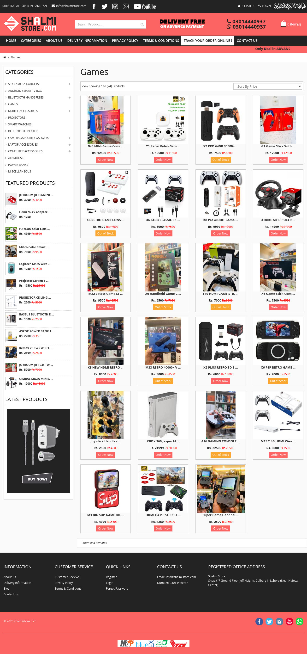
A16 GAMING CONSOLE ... (220, 441)
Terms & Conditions (161, 40)
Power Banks (18, 165)
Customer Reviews (67, 577)
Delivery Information (87, 40)
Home (11, 40)
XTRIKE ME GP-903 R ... (278, 220)
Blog (7, 588)
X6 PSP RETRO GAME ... (278, 367)
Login (109, 583)
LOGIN (264, 6)
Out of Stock (221, 160)
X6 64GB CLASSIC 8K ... (163, 220)
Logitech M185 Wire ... (34, 264)
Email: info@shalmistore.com (176, 577)
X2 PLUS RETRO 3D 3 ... (220, 367)
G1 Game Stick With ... (278, 146)
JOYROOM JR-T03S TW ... (36, 365)
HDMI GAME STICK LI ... (163, 515)
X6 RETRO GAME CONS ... (105, 220)
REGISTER (246, 6)
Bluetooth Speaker (23, 131)
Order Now (105, 160)
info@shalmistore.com (69, 6)
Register (111, 577)
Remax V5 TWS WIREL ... (36, 348)
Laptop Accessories (23, 144)
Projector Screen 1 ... (33, 281)
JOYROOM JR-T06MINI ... (36, 195)
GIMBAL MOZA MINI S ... (36, 379)
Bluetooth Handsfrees (26, 97)
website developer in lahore (43, 625)
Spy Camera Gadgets (23, 84)
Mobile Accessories (23, 111)
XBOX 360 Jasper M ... (163, 441)
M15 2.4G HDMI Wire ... (278, 441)
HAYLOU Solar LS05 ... (34, 229)
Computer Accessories (25, 151)
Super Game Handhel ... (220, 515)
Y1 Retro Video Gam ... (163, 146)
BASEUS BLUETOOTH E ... (36, 314)
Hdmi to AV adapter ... (35, 212)
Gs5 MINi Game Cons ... (105, 146)
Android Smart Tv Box (25, 91)
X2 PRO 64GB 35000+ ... (220, 146)
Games (13, 104)
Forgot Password (117, 588)
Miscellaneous (19, 171)
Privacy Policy (125, 40)
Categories (31, 40)
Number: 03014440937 (172, 583)
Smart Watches (19, 124)
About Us (54, 40)
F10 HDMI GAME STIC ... (220, 293)
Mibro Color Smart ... (34, 247)
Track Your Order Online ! (208, 40)
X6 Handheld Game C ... (163, 293)
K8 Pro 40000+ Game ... (220, 220)
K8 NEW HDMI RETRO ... (106, 367)
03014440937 (246, 21)
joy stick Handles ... (105, 441)
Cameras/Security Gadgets (28, 138)
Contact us (247, 40)
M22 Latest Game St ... (106, 293)
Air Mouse (16, 158)
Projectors (16, 118)
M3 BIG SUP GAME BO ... (105, 515)
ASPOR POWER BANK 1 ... (36, 331)
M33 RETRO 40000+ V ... (163, 367)
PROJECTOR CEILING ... (35, 298)
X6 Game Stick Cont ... (278, 293)
